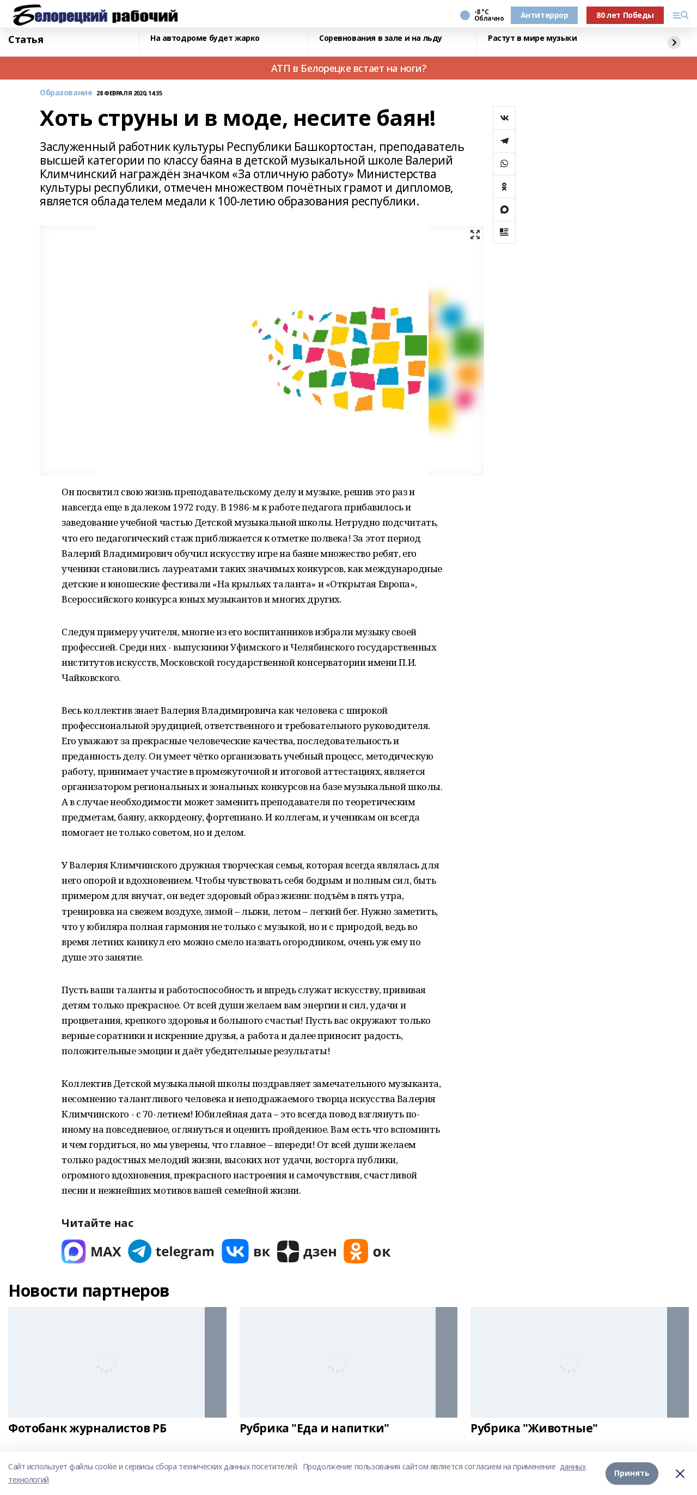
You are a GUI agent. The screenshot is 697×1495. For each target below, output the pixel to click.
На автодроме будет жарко (205, 38)
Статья (25, 40)
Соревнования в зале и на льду (380, 38)
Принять (632, 1473)
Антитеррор (544, 15)
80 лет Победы (625, 15)
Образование (66, 93)
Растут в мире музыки (532, 38)
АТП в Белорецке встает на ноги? (348, 68)
